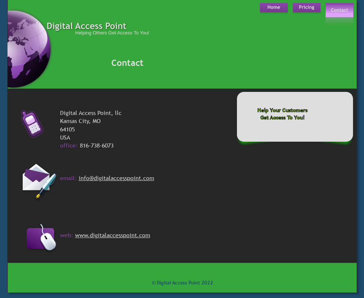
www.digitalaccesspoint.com (112, 235)
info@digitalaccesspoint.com (116, 178)
